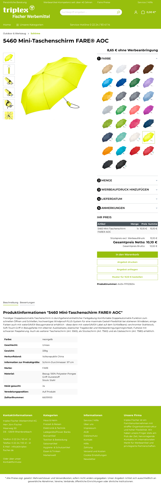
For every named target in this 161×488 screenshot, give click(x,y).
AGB (86, 432)
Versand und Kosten (94, 451)
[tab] (10, 302)
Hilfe (86, 443)
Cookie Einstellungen (95, 455)
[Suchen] (118, 12)
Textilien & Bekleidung (55, 439)
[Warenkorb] (148, 12)
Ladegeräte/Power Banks (56, 432)
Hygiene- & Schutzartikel (56, 447)
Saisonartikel (50, 443)
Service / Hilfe (145, 2)
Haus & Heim (50, 420)
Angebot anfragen (127, 269)
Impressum (90, 428)
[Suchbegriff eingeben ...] (87, 12)
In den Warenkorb (127, 254)
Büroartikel (49, 435)
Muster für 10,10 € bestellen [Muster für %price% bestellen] (127, 277)
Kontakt (88, 439)
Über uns (88, 424)
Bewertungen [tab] (27, 302)
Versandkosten (64, 478)
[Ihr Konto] (135, 12)
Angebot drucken (127, 262)
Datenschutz (91, 435)
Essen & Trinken (51, 451)
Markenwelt (49, 455)
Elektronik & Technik (54, 428)
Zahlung (88, 447)
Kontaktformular (12, 462)
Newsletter (89, 459)
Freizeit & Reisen (52, 424)
